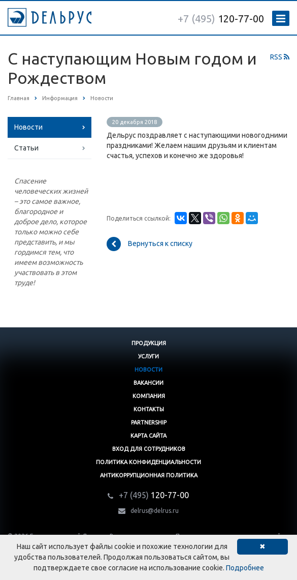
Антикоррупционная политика (148, 475)
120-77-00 (221, 18)
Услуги (148, 356)
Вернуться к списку (149, 244)
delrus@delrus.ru (154, 510)
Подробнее (245, 568)
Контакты (149, 409)
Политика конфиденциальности (148, 462)
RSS (279, 57)
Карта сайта (148, 436)
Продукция (148, 343)
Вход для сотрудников (148, 449)
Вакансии (148, 383)
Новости (28, 127)
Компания (149, 396)
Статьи (26, 148)
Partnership (149, 422)
